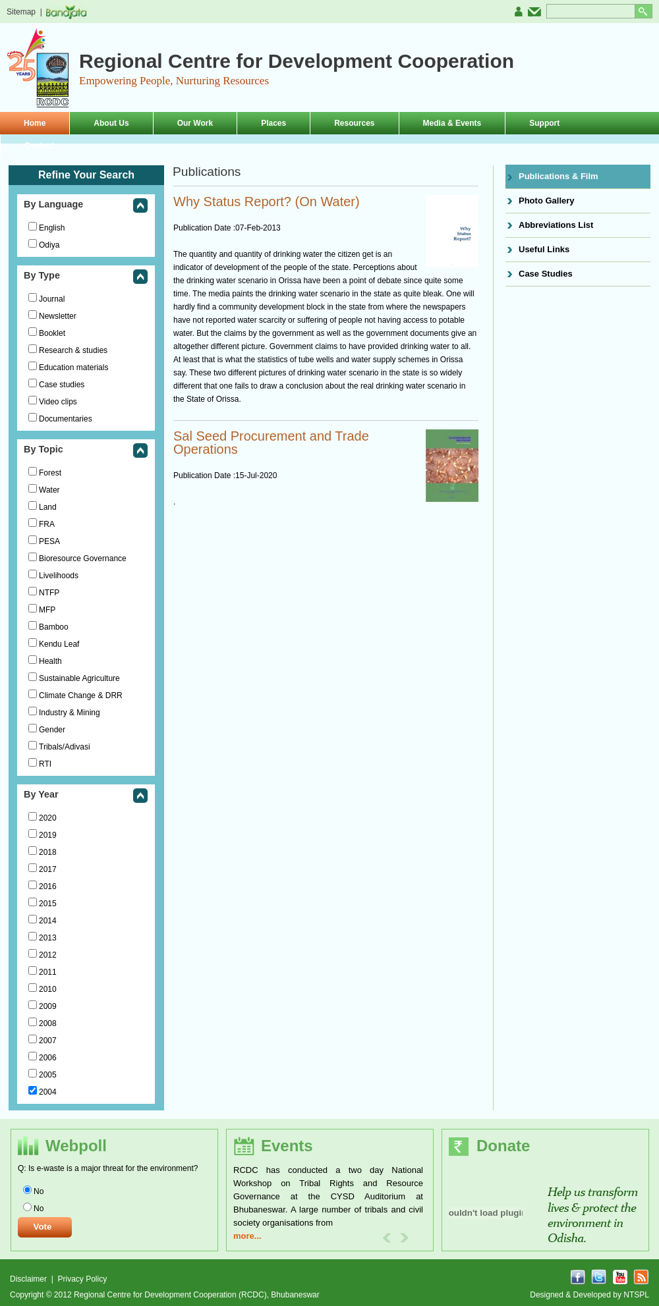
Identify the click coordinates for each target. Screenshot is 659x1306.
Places (273, 123)
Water (49, 490)
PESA (49, 541)
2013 (48, 937)
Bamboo (54, 627)
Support (544, 123)
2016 (48, 886)
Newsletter (57, 316)
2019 (48, 835)
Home (34, 123)
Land (48, 507)
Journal (52, 299)
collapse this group (140, 206)
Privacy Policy (82, 1279)
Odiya (49, 245)
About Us (111, 123)
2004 (48, 1092)
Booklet (52, 333)
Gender (52, 729)
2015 (48, 903)
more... (247, 1236)
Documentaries (65, 418)
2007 (48, 1040)
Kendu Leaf (59, 644)
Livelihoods (58, 575)
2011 (48, 972)
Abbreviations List (556, 225)
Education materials (73, 367)
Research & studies (73, 350)
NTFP (49, 592)
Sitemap (21, 11)
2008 (48, 1023)
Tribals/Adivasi (64, 746)
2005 (48, 1074)
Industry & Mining (69, 712)
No (38, 1191)
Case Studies (546, 274)
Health (50, 661)
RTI (45, 764)
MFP (47, 609)
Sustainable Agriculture (79, 678)
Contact (39, 145)
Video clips (58, 401)
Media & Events (452, 123)
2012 (48, 955)
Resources (354, 123)
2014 (48, 920)
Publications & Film (558, 176)
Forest (50, 472)
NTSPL (636, 1294)
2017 (48, 869)
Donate (503, 1146)
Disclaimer (29, 1279)
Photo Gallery (547, 200)
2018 (48, 852)
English (52, 227)
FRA (47, 524)
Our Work (195, 123)
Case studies (61, 384)
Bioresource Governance (83, 558)
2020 (48, 818)
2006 (48, 1057)
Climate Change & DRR (81, 695)
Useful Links (544, 249)
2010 (48, 989)
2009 (48, 1006)
